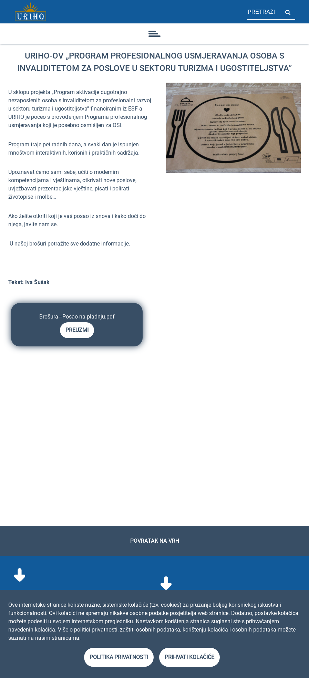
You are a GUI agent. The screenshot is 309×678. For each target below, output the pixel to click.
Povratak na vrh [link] (154, 541)
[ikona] (154, 33)
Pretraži (287, 11)
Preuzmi (77, 330)
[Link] (30, 11)
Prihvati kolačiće (189, 657)
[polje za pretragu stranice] (263, 11)
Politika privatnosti (119, 657)
